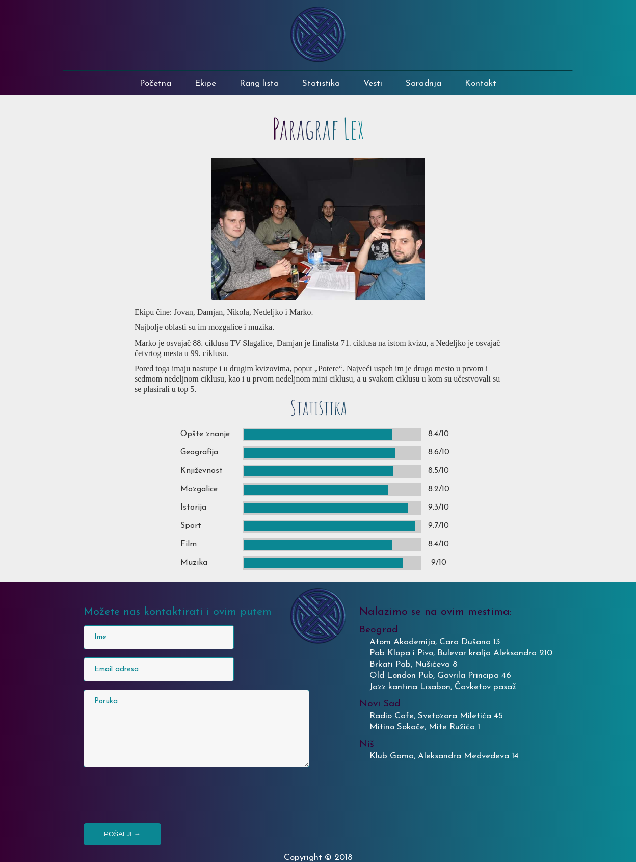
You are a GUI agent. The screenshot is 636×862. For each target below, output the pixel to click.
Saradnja (423, 83)
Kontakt (480, 83)
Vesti (372, 83)
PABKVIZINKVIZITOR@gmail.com (549, 17)
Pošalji (122, 834)
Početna (155, 83)
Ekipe (205, 83)
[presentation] (161, 795)
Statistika (321, 83)
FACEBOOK (498, 53)
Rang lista (259, 83)
